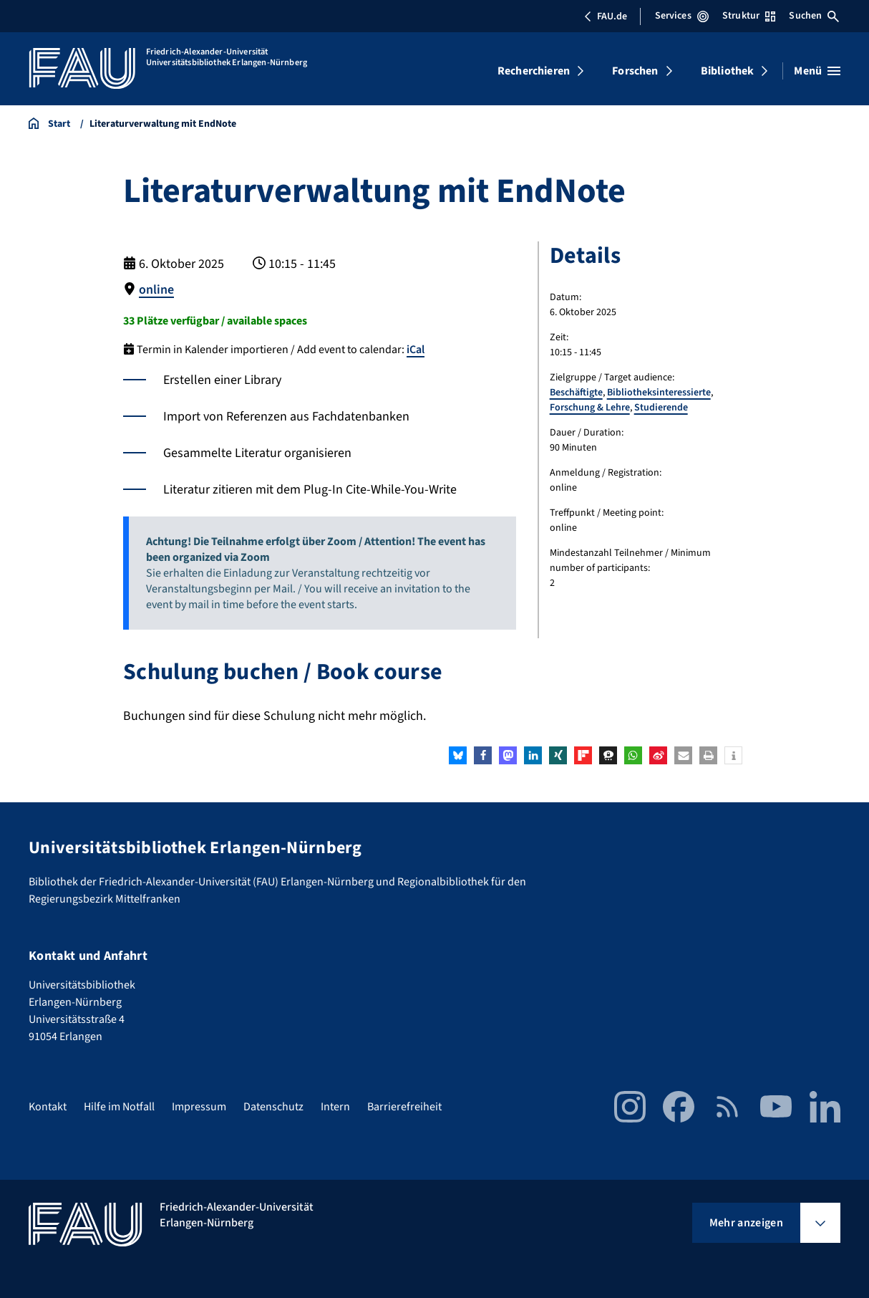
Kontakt (48, 1106)
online (156, 290)
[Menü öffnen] (817, 71)
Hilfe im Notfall (119, 1106)
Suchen (814, 16)
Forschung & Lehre (590, 407)
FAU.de (605, 16)
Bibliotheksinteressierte (659, 392)
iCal (415, 349)
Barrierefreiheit (404, 1106)
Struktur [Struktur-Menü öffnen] (748, 16)
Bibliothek (727, 71)
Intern (335, 1106)
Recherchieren (533, 71)
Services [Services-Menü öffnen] (682, 16)
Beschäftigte (576, 392)
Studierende (661, 407)
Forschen (635, 71)
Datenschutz (273, 1106)
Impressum (199, 1106)
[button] (458, 755)
